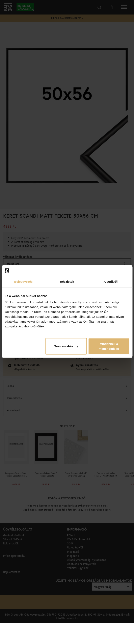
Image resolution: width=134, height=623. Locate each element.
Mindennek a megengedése (109, 346)
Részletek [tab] (67, 281)
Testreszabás (66, 346)
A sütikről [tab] (111, 281)
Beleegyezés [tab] (23, 281)
